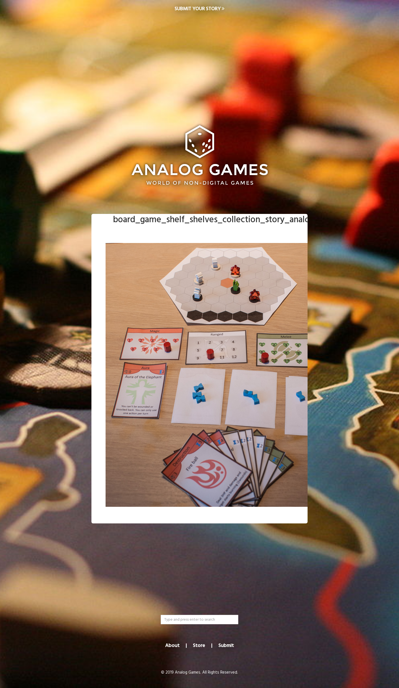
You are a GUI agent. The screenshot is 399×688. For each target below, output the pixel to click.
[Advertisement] (199, 62)
